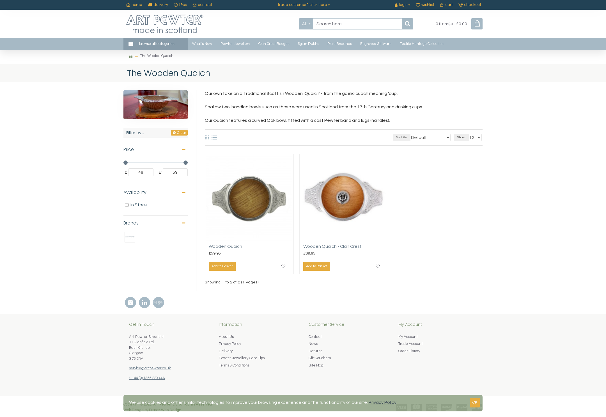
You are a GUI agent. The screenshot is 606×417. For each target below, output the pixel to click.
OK (474, 402)
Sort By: (411, 137)
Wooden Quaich (225, 246)
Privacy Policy (382, 402)
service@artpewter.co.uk (150, 368)
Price (128, 149)
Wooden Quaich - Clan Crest (332, 246)
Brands (131, 223)
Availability (134, 192)
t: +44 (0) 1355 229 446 (147, 378)
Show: (463, 137)
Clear (181, 132)
